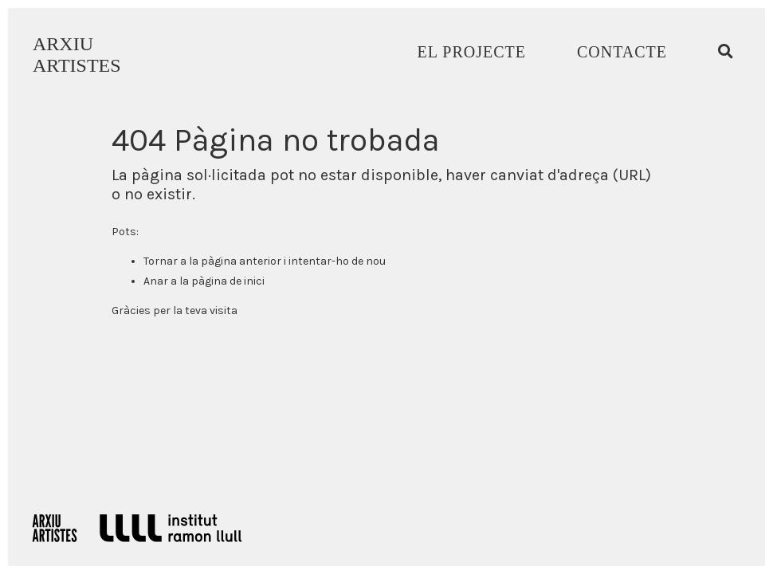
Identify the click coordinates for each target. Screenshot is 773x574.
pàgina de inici (228, 281)
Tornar (160, 261)
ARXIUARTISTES (77, 54)
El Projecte (472, 52)
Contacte (622, 52)
